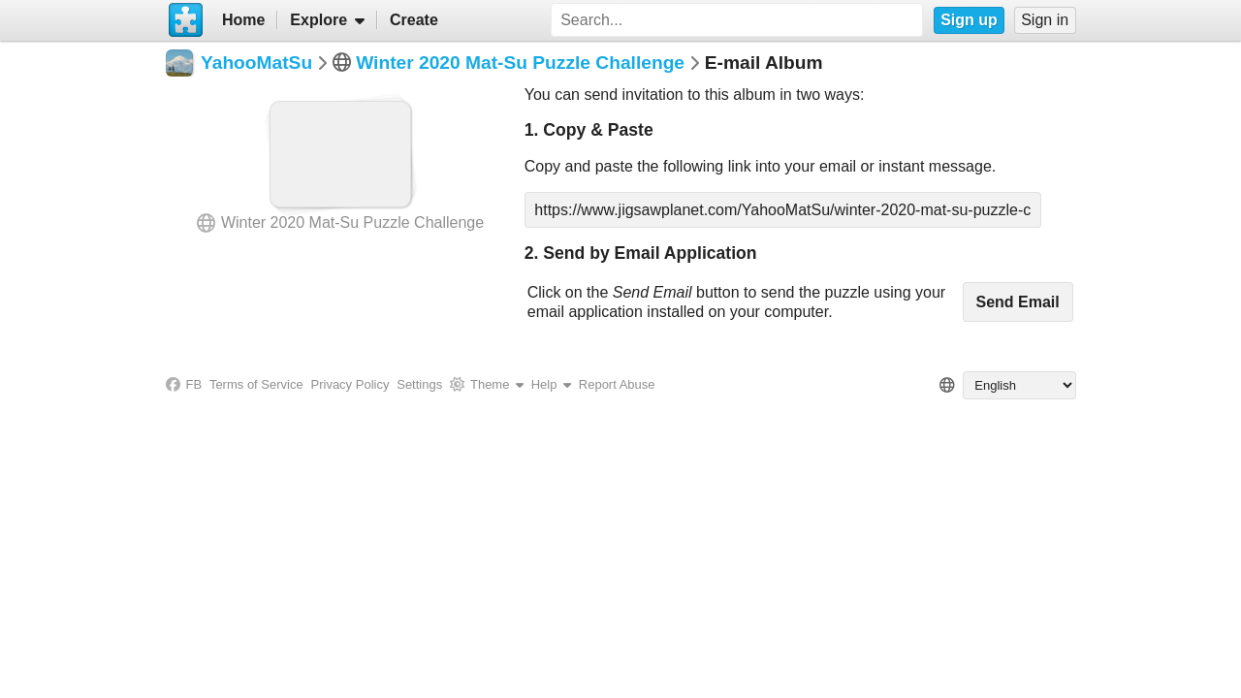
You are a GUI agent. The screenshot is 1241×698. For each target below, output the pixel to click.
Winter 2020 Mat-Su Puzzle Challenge (520, 62)
